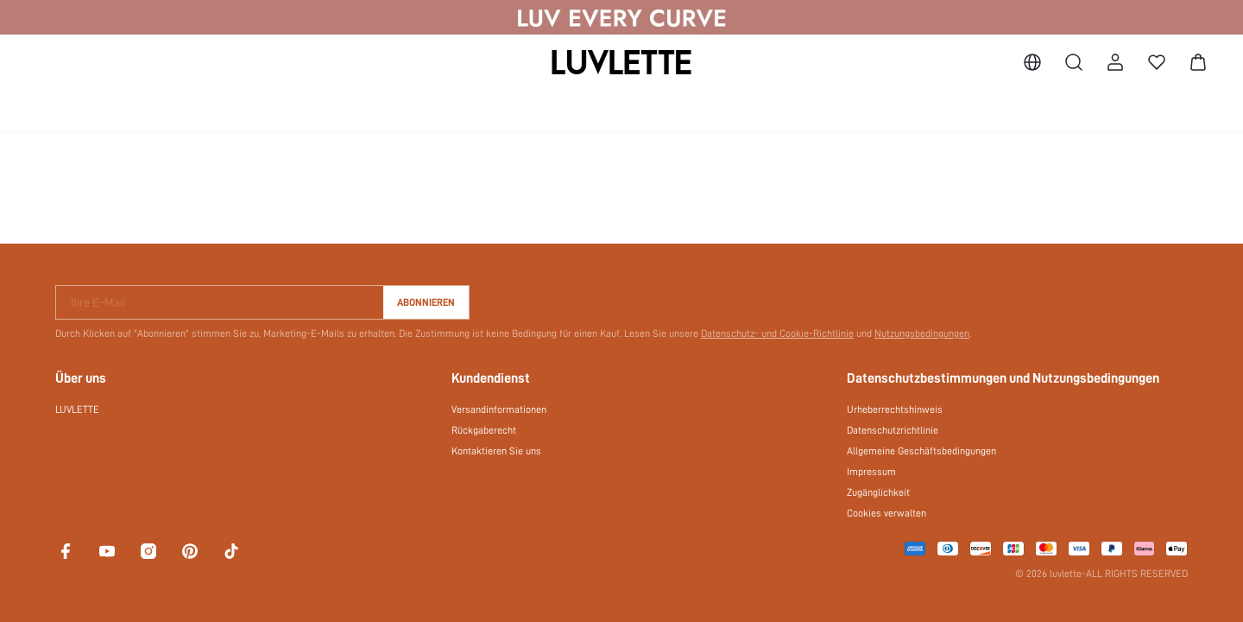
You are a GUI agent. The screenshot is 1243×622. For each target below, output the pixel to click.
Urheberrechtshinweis (895, 409)
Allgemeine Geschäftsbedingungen (921, 451)
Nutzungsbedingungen (921, 333)
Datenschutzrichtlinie (892, 430)
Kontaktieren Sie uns (496, 451)
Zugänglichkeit (878, 492)
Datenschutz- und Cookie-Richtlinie (777, 333)
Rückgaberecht (483, 430)
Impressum (871, 472)
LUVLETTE (77, 409)
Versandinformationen (498, 409)
